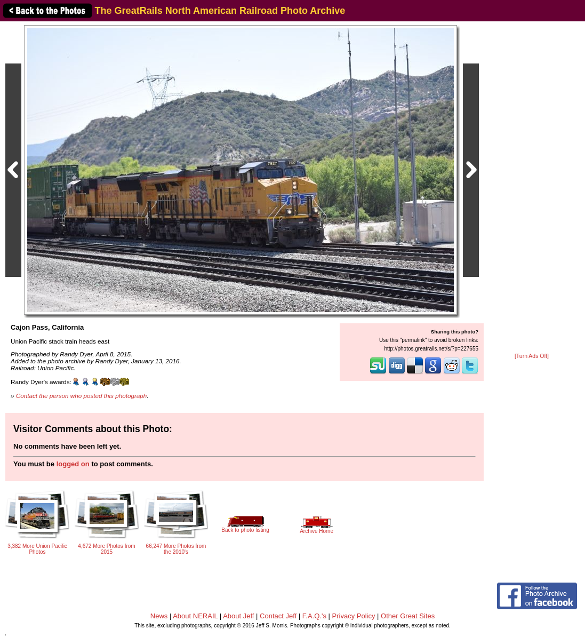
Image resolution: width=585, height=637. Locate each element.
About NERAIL (195, 616)
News (159, 616)
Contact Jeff (278, 616)
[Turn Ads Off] (532, 356)
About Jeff (238, 616)
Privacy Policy (353, 616)
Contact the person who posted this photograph (81, 395)
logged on (73, 464)
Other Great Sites (408, 616)
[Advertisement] (531, 188)
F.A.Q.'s (314, 616)
